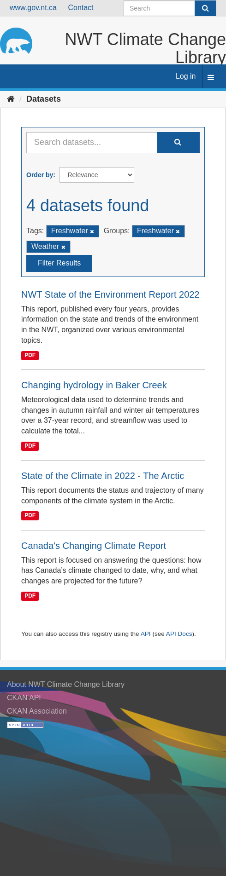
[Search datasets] (170, 8)
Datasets (43, 99)
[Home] (11, 99)
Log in (186, 76)
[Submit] (205, 8)
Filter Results (59, 263)
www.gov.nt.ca (33, 8)
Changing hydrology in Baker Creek (94, 385)
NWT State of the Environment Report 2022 (110, 294)
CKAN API (24, 698)
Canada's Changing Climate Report (93, 546)
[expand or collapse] (210, 78)
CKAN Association (37, 711)
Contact (80, 8)
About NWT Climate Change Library (66, 684)
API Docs (179, 633)
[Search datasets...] (91, 142)
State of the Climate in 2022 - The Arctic (102, 476)
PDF (30, 355)
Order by (39, 175)
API (146, 633)
